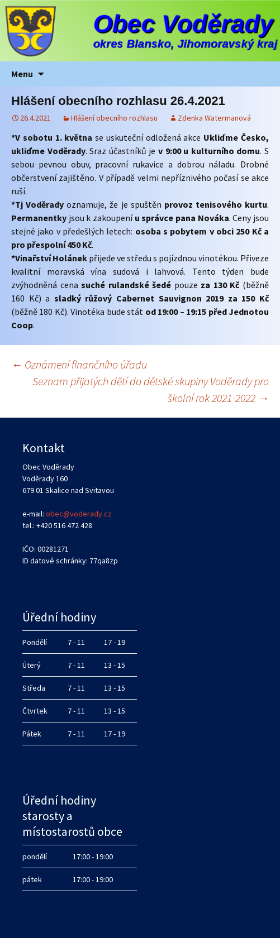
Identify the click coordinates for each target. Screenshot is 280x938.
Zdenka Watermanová (214, 118)
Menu (22, 73)
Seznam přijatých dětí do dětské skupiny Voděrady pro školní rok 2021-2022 (150, 389)
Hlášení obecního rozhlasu (114, 118)
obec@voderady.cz (79, 514)
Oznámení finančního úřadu (79, 364)
